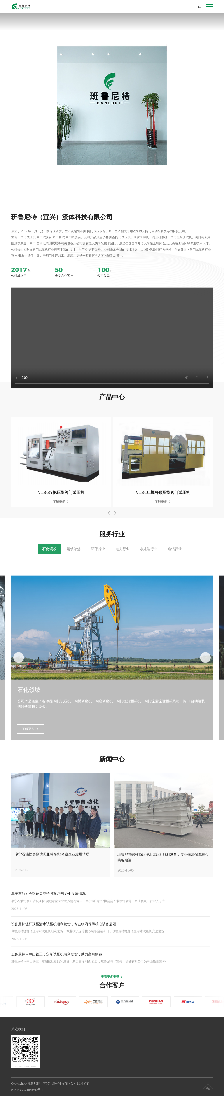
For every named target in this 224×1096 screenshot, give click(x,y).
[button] (110, 177)
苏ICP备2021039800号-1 (28, 1089)
